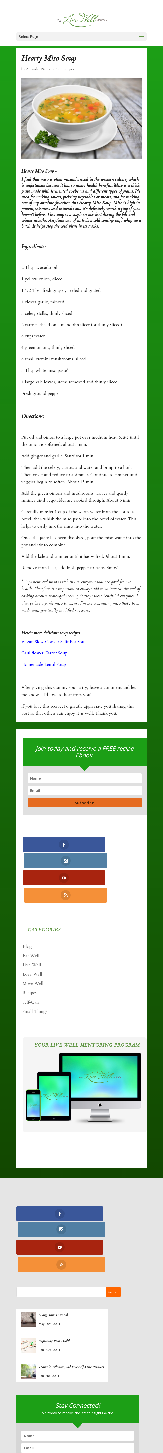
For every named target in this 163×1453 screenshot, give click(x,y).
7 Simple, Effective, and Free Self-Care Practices (71, 1300)
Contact (91, 1433)
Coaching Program (54, 1426)
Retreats (70, 1433)
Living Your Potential (53, 1248)
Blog (27, 913)
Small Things (35, 978)
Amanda (32, 69)
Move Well (33, 950)
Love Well (32, 941)
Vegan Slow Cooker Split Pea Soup (54, 642)
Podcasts (47, 1433)
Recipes (68, 69)
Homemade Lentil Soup (43, 664)
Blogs (134, 1426)
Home (24, 1426)
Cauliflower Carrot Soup (44, 653)
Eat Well (31, 922)
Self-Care (31, 969)
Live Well (32, 932)
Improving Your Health (54, 1274)
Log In (112, 1433)
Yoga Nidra (91, 1426)
